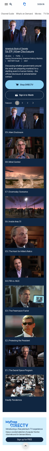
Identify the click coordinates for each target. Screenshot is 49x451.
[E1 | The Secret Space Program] (24, 356)
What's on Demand (24, 13)
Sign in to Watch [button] (24, 95)
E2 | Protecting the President (17, 340)
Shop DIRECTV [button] (24, 84)
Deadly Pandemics (13, 400)
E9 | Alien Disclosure (14, 132)
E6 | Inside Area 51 (13, 221)
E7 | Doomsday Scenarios (16, 191)
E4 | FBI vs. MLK (12, 280)
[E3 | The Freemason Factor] (24, 296)
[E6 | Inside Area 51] (24, 207)
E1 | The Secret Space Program (19, 370)
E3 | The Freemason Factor (17, 310)
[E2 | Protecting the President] (24, 326)
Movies (38, 13)
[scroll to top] (25, 446)
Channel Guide (7, 13)
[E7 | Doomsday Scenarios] (24, 177)
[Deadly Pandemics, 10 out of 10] (24, 386)
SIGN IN (40, 4)
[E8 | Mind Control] (24, 148)
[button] (6, 4)
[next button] (33, 103)
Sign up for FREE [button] (24, 439)
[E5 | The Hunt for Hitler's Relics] (24, 237)
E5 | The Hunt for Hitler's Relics (18, 251)
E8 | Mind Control (12, 161)
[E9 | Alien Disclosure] (24, 118)
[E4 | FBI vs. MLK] (24, 267)
